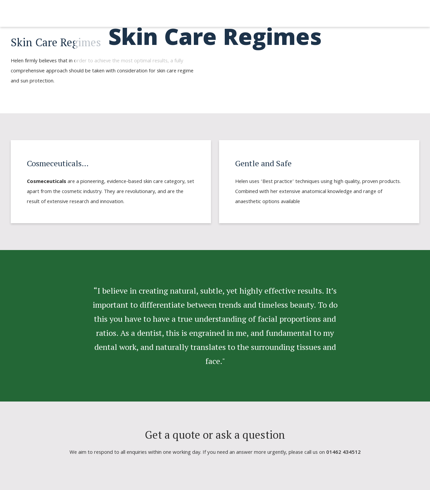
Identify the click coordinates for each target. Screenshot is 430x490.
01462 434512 (343, 452)
